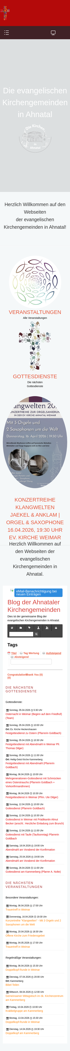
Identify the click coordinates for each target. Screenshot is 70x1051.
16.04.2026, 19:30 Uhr (34, 530)
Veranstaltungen (35, 312)
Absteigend (21, 656)
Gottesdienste (35, 376)
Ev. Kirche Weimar (35, 537)
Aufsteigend (53, 653)
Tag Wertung (31, 653)
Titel (14, 653)
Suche (36, 634)
